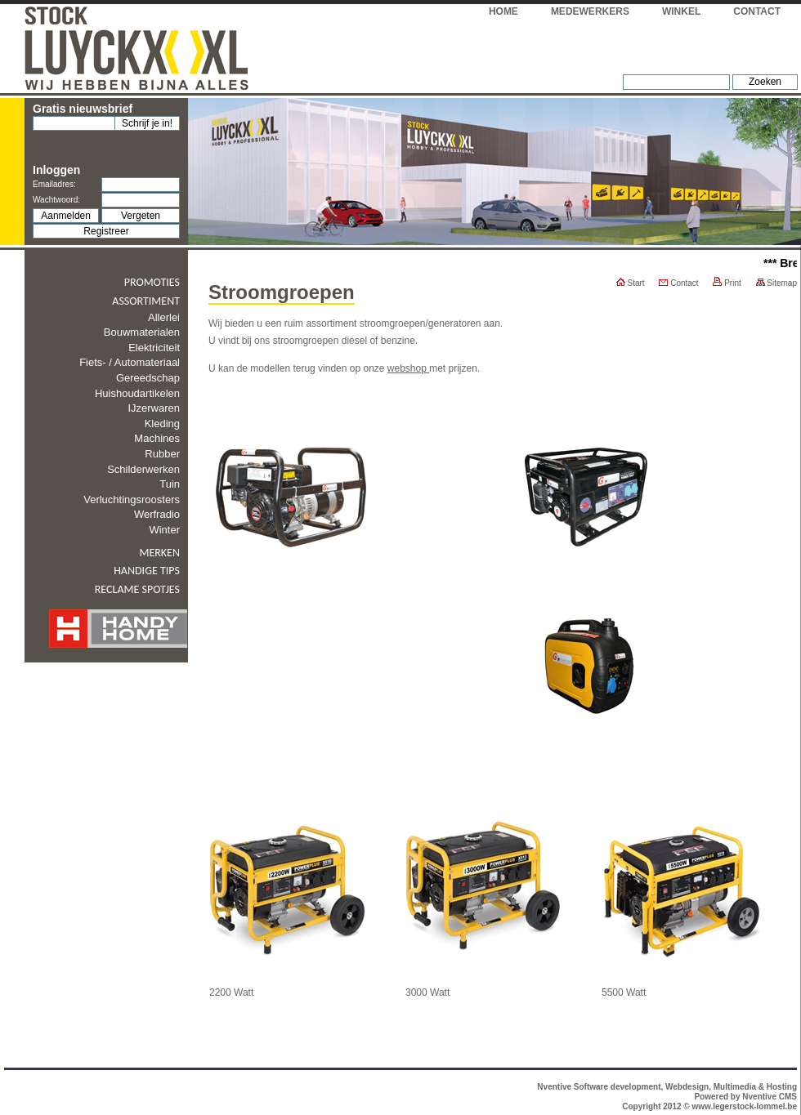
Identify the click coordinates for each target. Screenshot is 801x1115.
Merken (159, 553)
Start (630, 283)
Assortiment (146, 301)
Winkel (681, 11)
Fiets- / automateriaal (129, 362)
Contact (757, 11)
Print (727, 283)
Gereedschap (148, 378)
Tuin (169, 484)
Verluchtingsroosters (131, 499)
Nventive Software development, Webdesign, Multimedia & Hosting (667, 1086)
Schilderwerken (143, 469)
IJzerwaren (154, 408)
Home (503, 11)
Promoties (152, 282)
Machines (157, 438)
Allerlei (164, 317)
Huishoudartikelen (137, 393)
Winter (164, 530)
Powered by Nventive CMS (745, 1096)
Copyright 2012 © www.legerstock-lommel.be (709, 1106)
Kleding (162, 423)
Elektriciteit (154, 347)
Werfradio (157, 514)
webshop (408, 368)
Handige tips (147, 571)
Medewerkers (590, 11)
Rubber (162, 454)
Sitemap (776, 283)
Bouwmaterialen (142, 332)
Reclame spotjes (137, 589)
